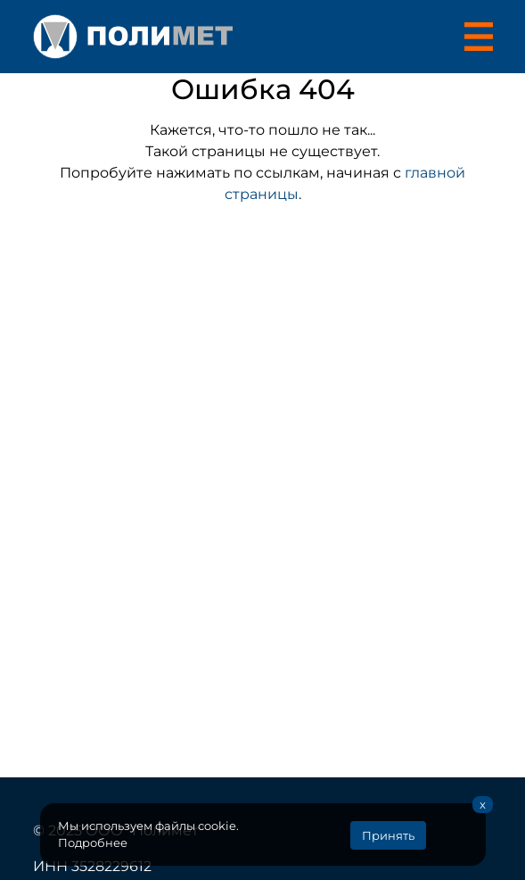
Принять (388, 836)
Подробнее (92, 843)
